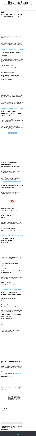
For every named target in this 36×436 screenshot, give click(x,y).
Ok (18, 434)
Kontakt (5, 9)
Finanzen (4, 11)
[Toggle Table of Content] (10, 55)
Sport (2, 9)
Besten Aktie (10, 376)
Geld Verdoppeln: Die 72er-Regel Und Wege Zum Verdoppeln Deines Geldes (6, 388)
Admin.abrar (10, 393)
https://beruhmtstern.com (10, 395)
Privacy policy (28, 433)
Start (1, 11)
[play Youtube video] (12, 201)
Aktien (7, 376)
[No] (34, 433)
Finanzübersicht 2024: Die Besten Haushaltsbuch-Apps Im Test (18, 388)
